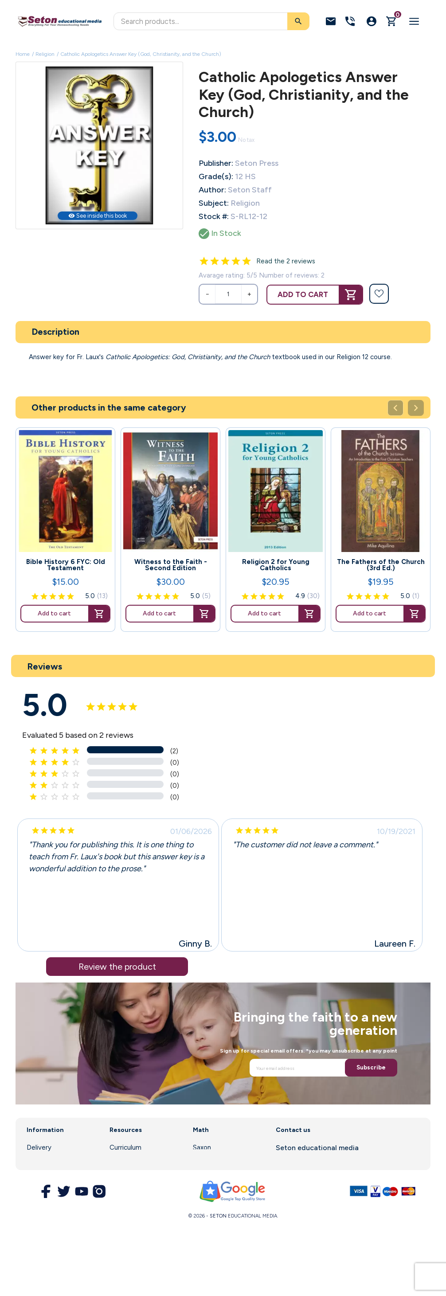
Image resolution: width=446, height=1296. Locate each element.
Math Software (216, 1159)
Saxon (202, 1147)
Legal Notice (46, 1172)
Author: (212, 190)
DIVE (200, 1172)
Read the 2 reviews (285, 261)
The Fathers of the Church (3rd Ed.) (381, 565)
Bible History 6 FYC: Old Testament (65, 565)
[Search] (211, 21)
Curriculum (125, 1147)
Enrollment (126, 1159)
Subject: (214, 203)
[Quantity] (228, 294)
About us (40, 1159)
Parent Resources (137, 1172)
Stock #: (214, 216)
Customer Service (137, 1184)
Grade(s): (216, 176)
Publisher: (216, 163)
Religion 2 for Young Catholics (275, 565)
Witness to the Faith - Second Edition (170, 565)
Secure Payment (52, 1205)
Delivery (39, 1147)
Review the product (117, 966)
